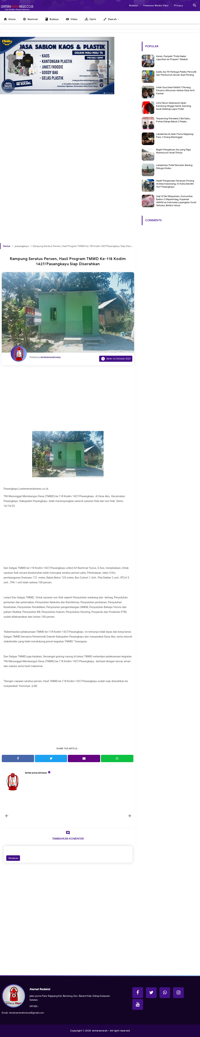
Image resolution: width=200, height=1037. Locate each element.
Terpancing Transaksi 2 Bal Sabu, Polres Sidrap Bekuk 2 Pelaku (173, 120)
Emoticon (13, 858)
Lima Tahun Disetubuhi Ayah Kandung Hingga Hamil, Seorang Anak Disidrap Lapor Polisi (173, 106)
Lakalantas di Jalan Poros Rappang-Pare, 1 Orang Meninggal (175, 136)
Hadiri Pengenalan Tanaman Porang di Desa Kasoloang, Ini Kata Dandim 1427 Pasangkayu (175, 183)
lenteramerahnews (36, 772)
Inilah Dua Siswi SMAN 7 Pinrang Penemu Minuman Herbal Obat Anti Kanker (175, 90)
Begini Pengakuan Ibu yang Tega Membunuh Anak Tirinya (173, 151)
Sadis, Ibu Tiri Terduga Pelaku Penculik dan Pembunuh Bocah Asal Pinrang (176, 73)
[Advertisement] (68, 143)
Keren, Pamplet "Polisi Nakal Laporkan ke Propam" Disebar (172, 58)
